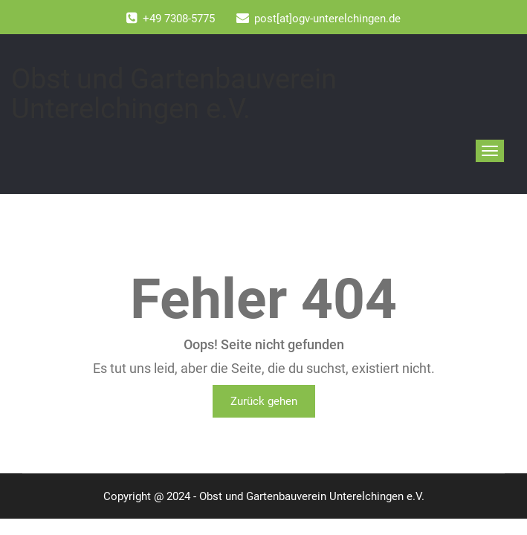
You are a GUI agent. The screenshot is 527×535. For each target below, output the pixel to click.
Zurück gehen (263, 401)
